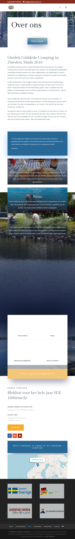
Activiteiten (38, 526)
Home (11, 526)
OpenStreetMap (56, 478)
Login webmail (49, 536)
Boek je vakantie (37, 41)
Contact (56, 526)
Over (29, 526)
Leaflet (48, 478)
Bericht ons (15, 427)
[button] (37, 465)
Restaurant (47, 526)
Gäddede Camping (37, 460)
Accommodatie (21, 526)
